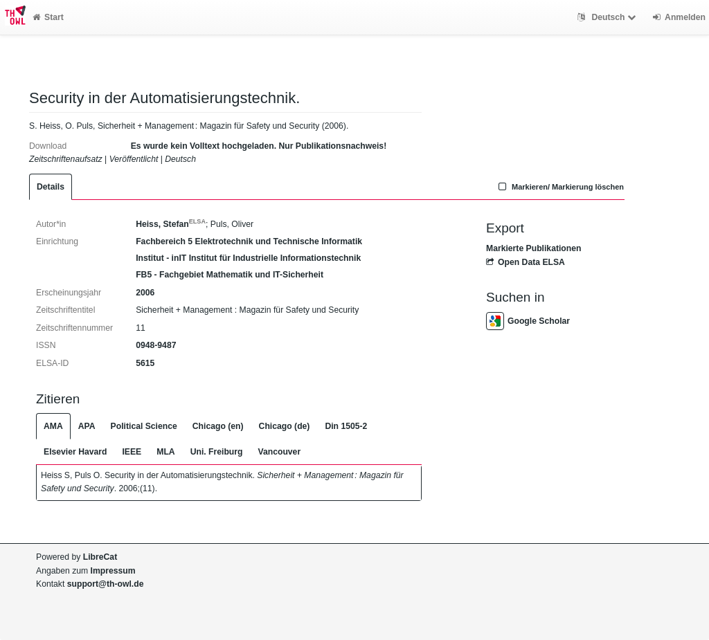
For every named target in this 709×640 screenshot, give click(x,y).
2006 (145, 293)
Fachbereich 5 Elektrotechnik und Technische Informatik (249, 241)
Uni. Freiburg (216, 452)
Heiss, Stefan (171, 224)
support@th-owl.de (105, 584)
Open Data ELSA (525, 262)
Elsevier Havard (75, 452)
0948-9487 (156, 345)
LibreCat (100, 557)
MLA (165, 452)
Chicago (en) (218, 426)
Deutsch (608, 17)
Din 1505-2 (346, 426)
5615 (145, 363)
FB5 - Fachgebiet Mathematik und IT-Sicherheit (229, 275)
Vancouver (279, 452)
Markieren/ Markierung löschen (559, 187)
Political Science (144, 426)
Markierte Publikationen (533, 248)
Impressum (113, 571)
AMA (53, 426)
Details (50, 187)
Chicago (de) (284, 426)
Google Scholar (528, 321)
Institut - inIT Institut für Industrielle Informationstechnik (248, 258)
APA (87, 426)
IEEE (131, 452)
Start (48, 17)
